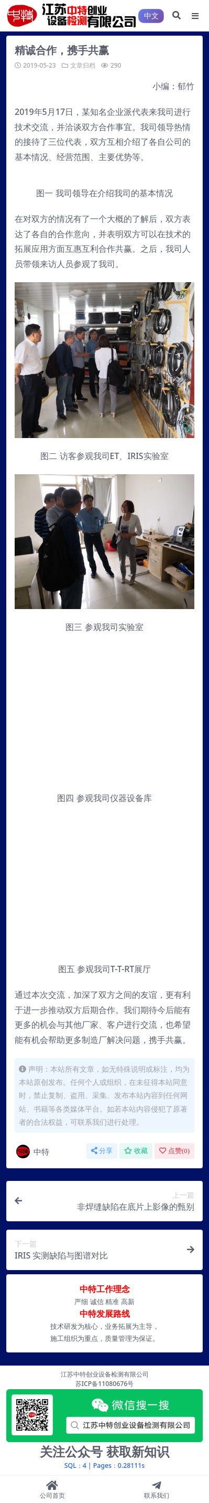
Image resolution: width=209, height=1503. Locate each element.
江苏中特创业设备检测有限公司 (105, 1374)
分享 (102, 1151)
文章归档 (82, 65)
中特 (32, 1151)
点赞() (174, 1151)
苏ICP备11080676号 (104, 1383)
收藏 (136, 1151)
